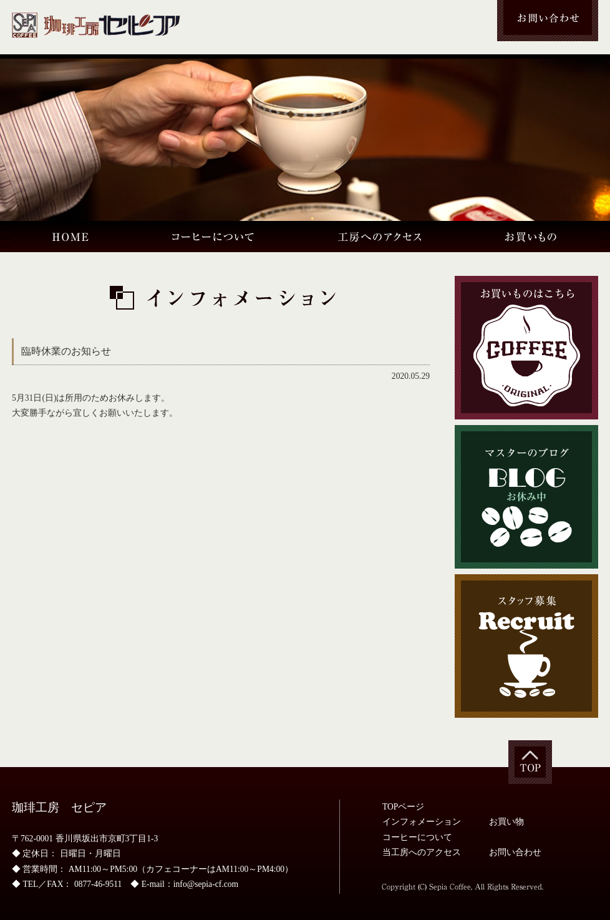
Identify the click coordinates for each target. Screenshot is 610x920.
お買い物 (506, 821)
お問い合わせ (515, 852)
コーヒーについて (417, 837)
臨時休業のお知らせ (66, 351)
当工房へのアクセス (421, 852)
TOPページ (403, 806)
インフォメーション (421, 821)
